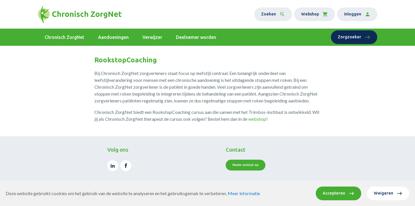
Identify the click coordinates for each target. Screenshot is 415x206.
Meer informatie (244, 193)
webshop (257, 119)
